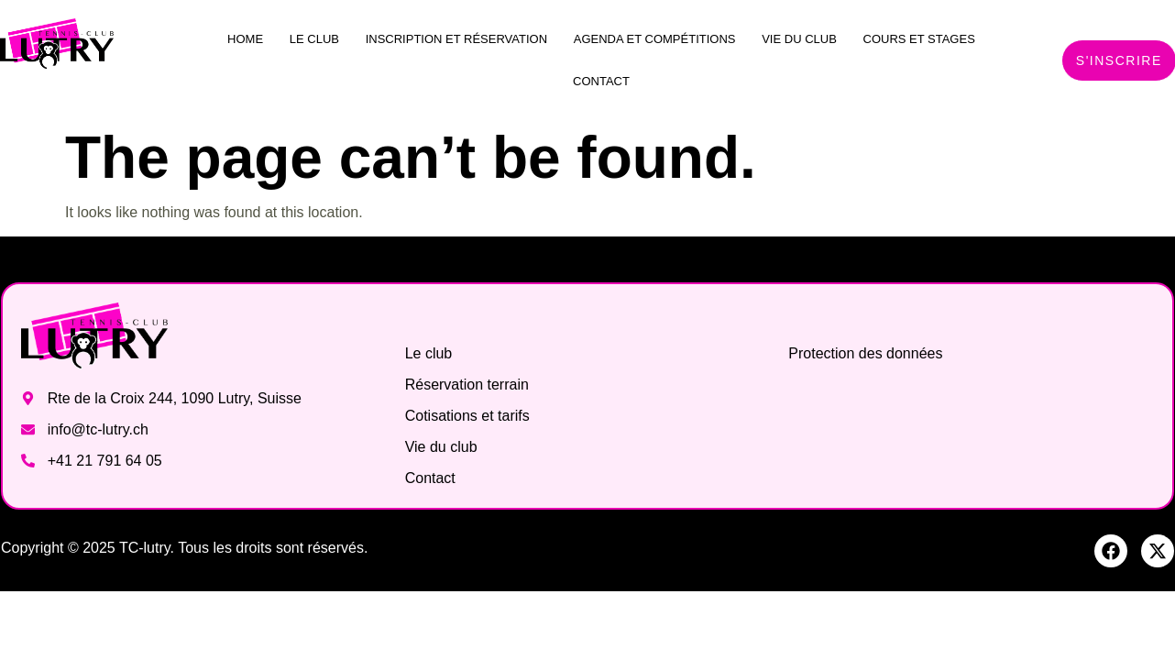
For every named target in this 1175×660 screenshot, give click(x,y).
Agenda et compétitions (655, 39)
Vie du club (799, 39)
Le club (314, 39)
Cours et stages (919, 39)
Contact (601, 81)
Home (245, 39)
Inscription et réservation (456, 39)
